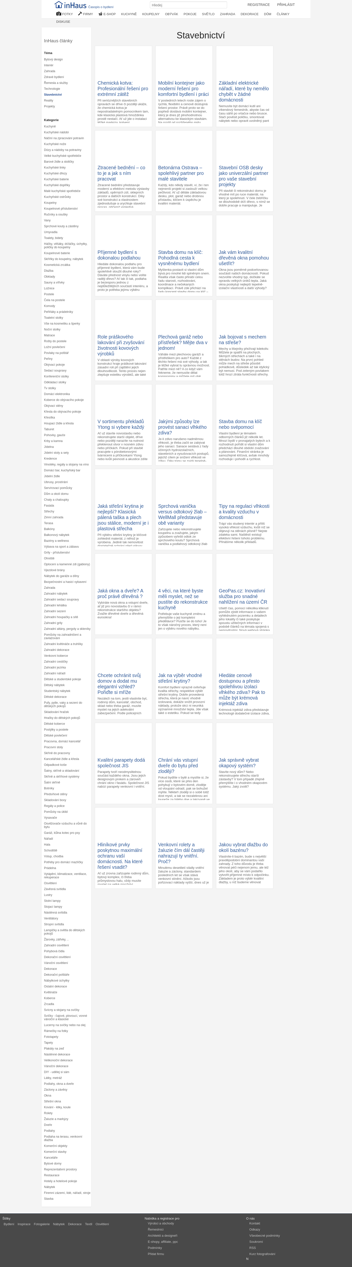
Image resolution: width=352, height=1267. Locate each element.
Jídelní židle (52, 476)
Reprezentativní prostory (60, 1169)
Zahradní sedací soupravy (61, 599)
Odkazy (254, 1229)
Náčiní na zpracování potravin (64, 138)
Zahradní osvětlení (56, 945)
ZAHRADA (227, 14)
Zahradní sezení (55, 611)
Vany (47, 220)
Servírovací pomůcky (58, 488)
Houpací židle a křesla (59, 423)
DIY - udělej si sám (56, 1072)
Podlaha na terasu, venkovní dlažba (63, 1138)
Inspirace (24, 1224)
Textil (88, 1224)
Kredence (50, 458)
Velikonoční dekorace (58, 1060)
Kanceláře (51, 1157)
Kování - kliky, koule (57, 1107)
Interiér (48, 65)
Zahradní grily (53, 623)
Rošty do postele (55, 341)
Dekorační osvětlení (57, 957)
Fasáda (49, 505)
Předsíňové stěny (55, 794)
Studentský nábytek (57, 691)
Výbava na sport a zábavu (61, 546)
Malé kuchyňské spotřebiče (62, 191)
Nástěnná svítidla (55, 912)
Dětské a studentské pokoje (62, 679)
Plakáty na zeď (54, 1048)
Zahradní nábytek (55, 593)
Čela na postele (54, 300)
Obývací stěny (53, 405)
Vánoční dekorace (56, 1066)
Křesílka (49, 417)
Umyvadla (50, 232)
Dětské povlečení (55, 735)
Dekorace (50, 969)
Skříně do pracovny (57, 753)
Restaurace (51, 1175)
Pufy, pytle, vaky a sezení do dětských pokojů (63, 704)
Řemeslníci (156, 1229)
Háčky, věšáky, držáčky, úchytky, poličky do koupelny (65, 245)
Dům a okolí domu (56, 494)
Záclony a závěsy (55, 1089)
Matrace (49, 335)
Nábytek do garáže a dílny (61, 576)
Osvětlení (50, 883)
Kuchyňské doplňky (57, 185)
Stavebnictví (53, 94)
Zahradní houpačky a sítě (61, 617)
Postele (49, 294)
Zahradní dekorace (56, 650)
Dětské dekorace (55, 697)
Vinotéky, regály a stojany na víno (66, 464)
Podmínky (155, 1248)
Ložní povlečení (54, 347)
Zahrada (49, 71)
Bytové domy (52, 1163)
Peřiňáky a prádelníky (58, 312)
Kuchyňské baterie (56, 179)
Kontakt (254, 1223)
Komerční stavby (55, 1152)
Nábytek (49, 1187)
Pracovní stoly (53, 747)
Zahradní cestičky (56, 661)
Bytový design (53, 59)
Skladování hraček (56, 712)
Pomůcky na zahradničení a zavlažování (62, 636)
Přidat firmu (156, 1254)
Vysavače (50, 817)
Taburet (49, 429)
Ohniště (49, 558)
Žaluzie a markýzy (56, 1119)
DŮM (267, 14)
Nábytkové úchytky (56, 980)
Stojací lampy (53, 906)
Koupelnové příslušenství (61, 208)
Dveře (48, 1125)
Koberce (49, 998)
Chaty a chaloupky (56, 499)
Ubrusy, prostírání (56, 482)
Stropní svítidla (54, 924)
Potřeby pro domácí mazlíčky (63, 862)
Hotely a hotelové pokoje (60, 1181)
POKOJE (190, 14)
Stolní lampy (52, 901)
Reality (48, 100)
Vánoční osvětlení (56, 963)
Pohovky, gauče (54, 435)
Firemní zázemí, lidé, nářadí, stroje (67, 1193)
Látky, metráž (53, 1078)
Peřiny (48, 359)
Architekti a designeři (162, 1235)
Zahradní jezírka (55, 667)
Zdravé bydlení (54, 77)
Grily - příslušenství (57, 552)
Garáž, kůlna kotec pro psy (62, 833)
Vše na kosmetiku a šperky (62, 323)
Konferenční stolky (56, 376)
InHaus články (58, 40)
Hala (47, 844)
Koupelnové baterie (57, 253)
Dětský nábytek (54, 685)
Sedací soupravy (55, 370)
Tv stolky (50, 388)
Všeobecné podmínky (264, 1235)
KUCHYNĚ (129, 14)
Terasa (48, 523)
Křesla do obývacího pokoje (62, 411)
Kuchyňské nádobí (56, 132)
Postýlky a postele (56, 729)
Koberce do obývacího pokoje (64, 400)
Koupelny (50, 202)
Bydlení (9, 1224)
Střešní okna (52, 1101)
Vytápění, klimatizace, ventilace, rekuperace (65, 875)
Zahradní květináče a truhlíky (63, 644)
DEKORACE (250, 14)
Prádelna (50, 868)
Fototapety (51, 1037)
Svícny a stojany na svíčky (61, 1010)
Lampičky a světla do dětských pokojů (64, 931)
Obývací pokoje (54, 364)
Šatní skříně (52, 782)
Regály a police (54, 806)
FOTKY (64, 14)
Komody (49, 306)
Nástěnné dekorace (57, 1054)
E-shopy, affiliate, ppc (163, 1242)
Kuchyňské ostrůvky (57, 197)
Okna (47, 1095)
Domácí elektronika (57, 394)
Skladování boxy (55, 800)
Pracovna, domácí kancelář (62, 741)
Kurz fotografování (262, 1254)
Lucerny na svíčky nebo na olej (65, 1025)
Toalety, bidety (53, 238)
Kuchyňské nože (55, 144)
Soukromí (256, 1242)
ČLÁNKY (283, 14)
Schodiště (50, 850)
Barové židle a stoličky (59, 161)
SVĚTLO (208, 14)
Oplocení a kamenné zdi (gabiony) (67, 564)
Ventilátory (51, 918)
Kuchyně (50, 126)
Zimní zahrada (53, 517)
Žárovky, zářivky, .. (56, 939)
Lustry (48, 895)
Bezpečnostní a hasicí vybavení (65, 582)
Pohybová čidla (54, 951)
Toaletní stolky (53, 317)
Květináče (50, 992)
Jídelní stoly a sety (56, 452)
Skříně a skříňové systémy (61, 776)
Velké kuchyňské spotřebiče (62, 156)
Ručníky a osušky (56, 214)
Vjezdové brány (54, 570)
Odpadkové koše (55, 765)
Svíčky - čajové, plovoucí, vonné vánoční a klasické (65, 1017)
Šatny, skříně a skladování (61, 770)
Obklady (49, 276)
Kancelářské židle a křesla (61, 759)
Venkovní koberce (56, 655)
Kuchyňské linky (55, 167)
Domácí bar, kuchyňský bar (62, 470)
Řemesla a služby (56, 83)
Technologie (52, 88)
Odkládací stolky (55, 382)
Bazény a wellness (56, 541)
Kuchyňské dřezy (55, 173)
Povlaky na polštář (56, 353)
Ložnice (49, 288)
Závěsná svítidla (55, 889)
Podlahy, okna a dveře (59, 1084)
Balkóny (49, 529)
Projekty (49, 106)
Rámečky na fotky (56, 1031)
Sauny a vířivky (54, 282)
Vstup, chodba (53, 856)
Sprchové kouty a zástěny (61, 226)
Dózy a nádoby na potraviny (62, 150)
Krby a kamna (53, 441)
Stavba (48, 1198)
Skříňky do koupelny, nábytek (63, 259)
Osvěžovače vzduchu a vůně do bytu (65, 825)
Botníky (49, 788)
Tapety (48, 1042)
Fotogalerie (42, 1224)
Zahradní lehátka (55, 605)
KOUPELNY (151, 14)
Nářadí (48, 838)
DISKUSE (63, 21)
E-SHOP (107, 14)
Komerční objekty (55, 1146)
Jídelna (49, 447)
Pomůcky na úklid (56, 812)
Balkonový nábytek (56, 535)
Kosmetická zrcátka (57, 265)
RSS (252, 1248)
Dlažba (48, 270)
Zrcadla (49, 1004)
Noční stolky (52, 329)
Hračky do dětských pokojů (62, 718)
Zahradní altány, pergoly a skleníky (67, 629)
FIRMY (85, 14)
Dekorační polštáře (56, 974)
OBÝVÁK (171, 14)
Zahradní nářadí (55, 673)
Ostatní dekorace (55, 986)
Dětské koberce (54, 723)
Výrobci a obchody (161, 1223)
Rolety (48, 1113)
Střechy (49, 511)
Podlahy (49, 1130)
